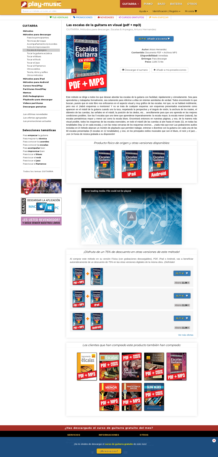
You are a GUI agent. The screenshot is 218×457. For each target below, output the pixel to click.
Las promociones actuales (37, 121)
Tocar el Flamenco (36, 66)
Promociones (82, 17)
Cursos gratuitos (131, 17)
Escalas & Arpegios (36, 50)
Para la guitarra (35, 135)
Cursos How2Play (33, 85)
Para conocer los (36, 142)
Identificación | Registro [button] (166, 11)
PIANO (148, 3)
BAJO (161, 3)
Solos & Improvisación (38, 47)
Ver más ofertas (185, 335)
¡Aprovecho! (109, 451)
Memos (27, 92)
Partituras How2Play (34, 89)
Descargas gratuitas (34, 106)
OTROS (192, 3)
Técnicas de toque (36, 41)
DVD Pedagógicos (33, 96)
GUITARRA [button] (130, 3)
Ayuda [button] (143, 11)
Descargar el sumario (135, 70)
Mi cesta (191, 11)
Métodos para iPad (34, 79)
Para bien (34, 148)
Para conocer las (35, 145)
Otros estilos (33, 69)
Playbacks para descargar (37, 99)
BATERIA (176, 3)
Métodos (28, 31)
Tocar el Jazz (33, 62)
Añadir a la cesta (154, 38)
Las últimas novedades (35, 114)
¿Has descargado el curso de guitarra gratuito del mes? (109, 427)
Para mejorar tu (35, 138)
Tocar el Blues (34, 56)
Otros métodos (35, 75)
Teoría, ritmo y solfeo (37, 72)
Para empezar (159, 17)
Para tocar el (32, 154)
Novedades (106, 17)
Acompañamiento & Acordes (42, 44)
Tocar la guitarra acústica (39, 53)
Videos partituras (33, 103)
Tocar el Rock (34, 59)
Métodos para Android (36, 82)
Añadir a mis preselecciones (170, 70)
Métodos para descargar (37, 34)
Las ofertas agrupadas (35, 117)
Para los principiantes (38, 37)
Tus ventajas (59, 17)
